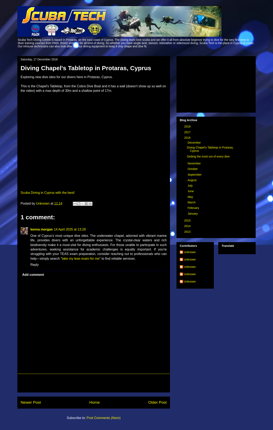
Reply (34, 264)
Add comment (33, 274)
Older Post (157, 402)
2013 (187, 231)
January (193, 213)
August (192, 180)
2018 (187, 126)
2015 (187, 220)
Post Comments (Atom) (104, 418)
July (190, 185)
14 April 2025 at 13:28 (70, 229)
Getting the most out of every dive (208, 156)
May (191, 196)
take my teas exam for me (80, 258)
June (191, 191)
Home (94, 402)
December (194, 142)
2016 (187, 137)
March (192, 202)
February (194, 207)
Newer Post (31, 402)
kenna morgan (41, 229)
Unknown (190, 252)
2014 (187, 226)
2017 (187, 132)
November (194, 163)
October (193, 169)
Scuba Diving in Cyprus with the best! (48, 192)
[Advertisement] (93, 383)
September (195, 174)
